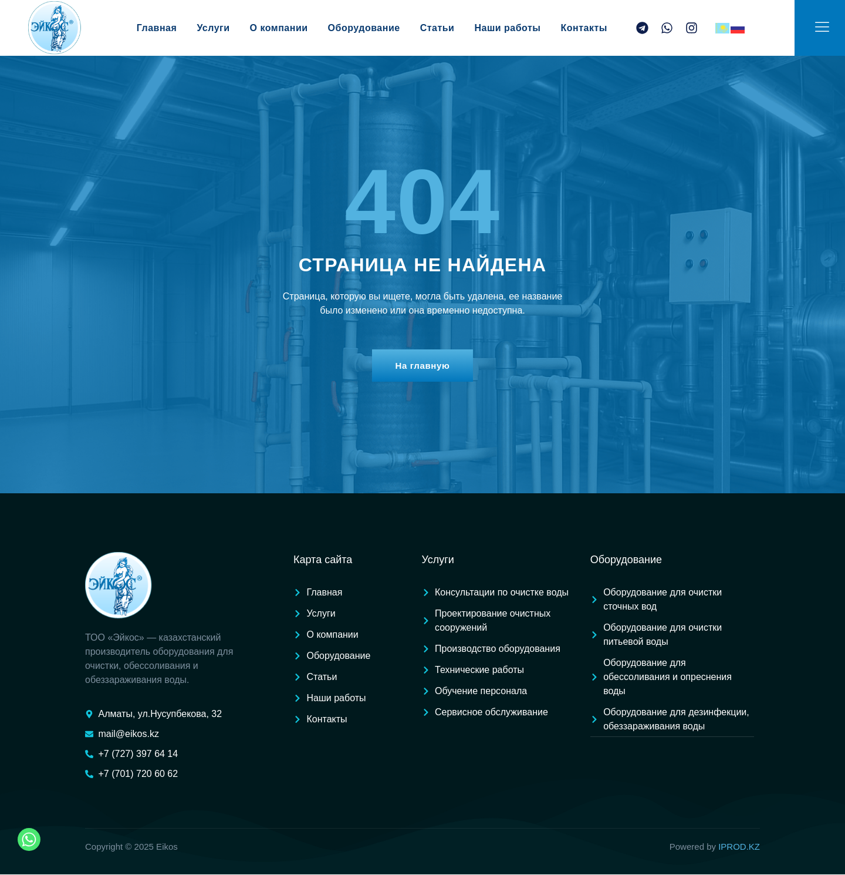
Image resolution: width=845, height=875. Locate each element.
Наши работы (512, 28)
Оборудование (377, 28)
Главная (159, 28)
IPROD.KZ (739, 847)
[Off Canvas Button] (822, 27)
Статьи (454, 28)
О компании (283, 28)
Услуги (219, 28)
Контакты (607, 28)
